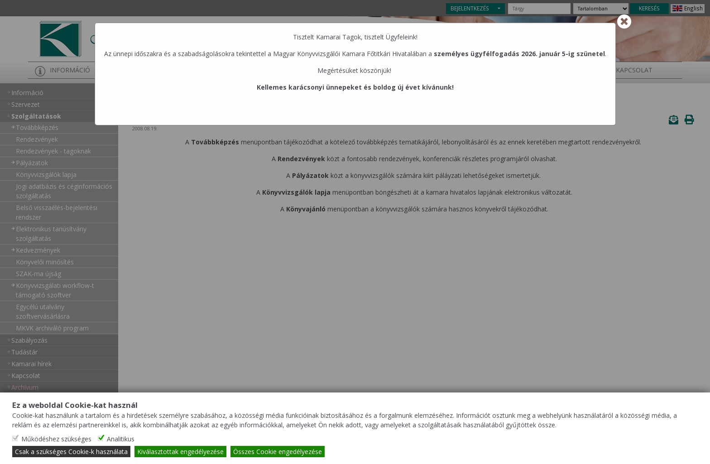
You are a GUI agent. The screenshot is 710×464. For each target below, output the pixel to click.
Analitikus (120, 439)
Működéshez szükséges (56, 439)
